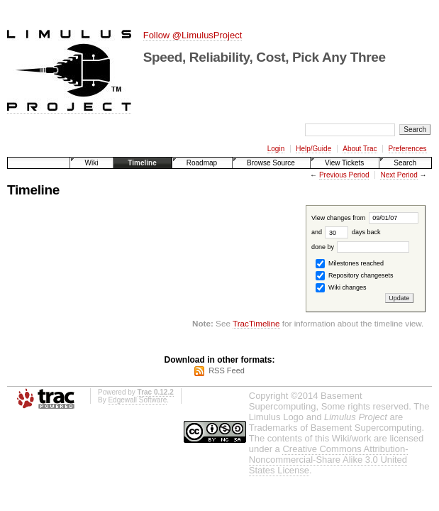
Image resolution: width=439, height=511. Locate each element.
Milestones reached (350, 263)
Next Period (398, 175)
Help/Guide (313, 149)
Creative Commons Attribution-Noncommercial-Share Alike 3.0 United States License (329, 460)
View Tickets (344, 163)
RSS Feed (227, 370)
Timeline (142, 163)
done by (360, 247)
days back (352, 232)
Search (405, 163)
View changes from (364, 217)
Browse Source (271, 163)
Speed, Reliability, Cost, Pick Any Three (264, 57)
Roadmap (202, 163)
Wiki (91, 163)
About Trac (360, 149)
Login (275, 149)
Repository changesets (354, 275)
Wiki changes (341, 287)
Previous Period (344, 175)
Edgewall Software (137, 400)
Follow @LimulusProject (193, 35)
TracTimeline (256, 323)
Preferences (408, 149)
